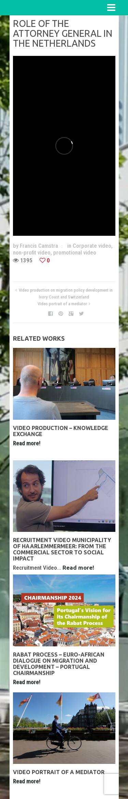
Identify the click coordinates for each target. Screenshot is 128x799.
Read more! (26, 443)
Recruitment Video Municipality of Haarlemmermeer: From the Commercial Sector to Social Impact (62, 549)
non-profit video (32, 252)
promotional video (74, 252)
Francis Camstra (39, 245)
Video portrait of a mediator (62, 303)
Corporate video (92, 245)
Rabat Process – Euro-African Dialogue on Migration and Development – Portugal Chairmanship (58, 663)
